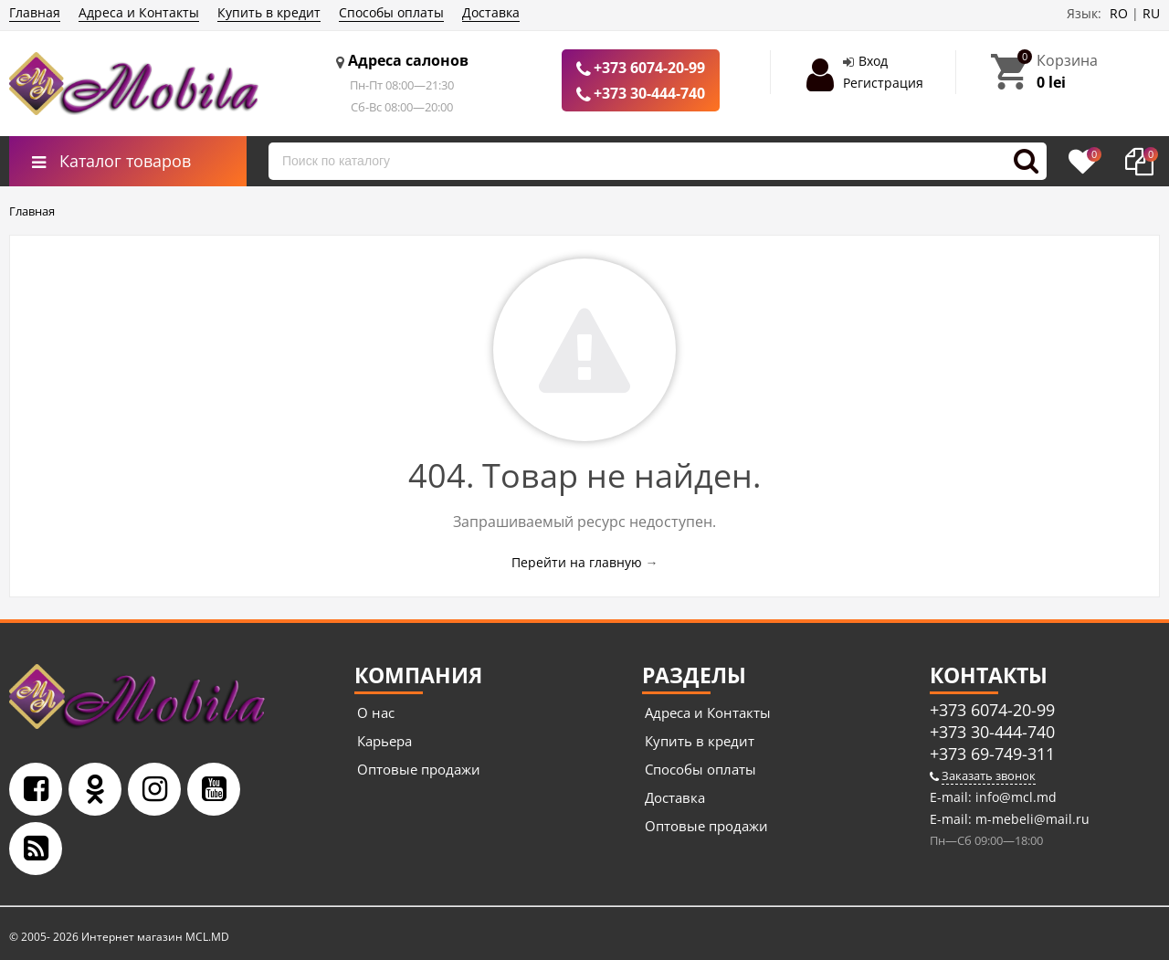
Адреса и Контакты (139, 12)
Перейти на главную (576, 562)
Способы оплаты (391, 12)
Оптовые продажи (418, 769)
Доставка (491, 12)
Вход (873, 60)
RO (1119, 13)
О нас (376, 712)
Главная (34, 12)
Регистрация (883, 82)
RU (1151, 13)
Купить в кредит (269, 12)
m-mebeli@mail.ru (1031, 819)
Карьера (384, 741)
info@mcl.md (1014, 797)
